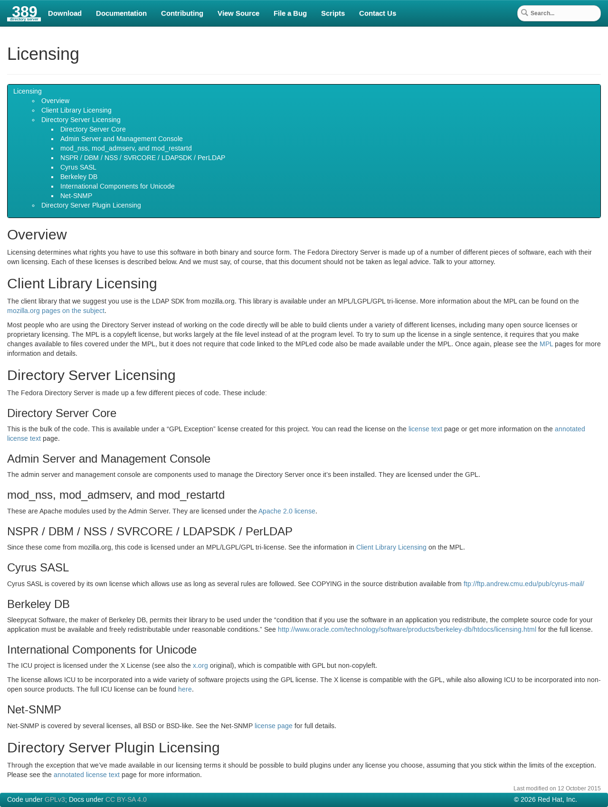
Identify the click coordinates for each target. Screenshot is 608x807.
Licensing (27, 91)
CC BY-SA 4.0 (126, 800)
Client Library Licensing (76, 110)
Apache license (286, 511)
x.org (200, 666)
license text (425, 429)
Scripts (333, 13)
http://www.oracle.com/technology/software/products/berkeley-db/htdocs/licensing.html (407, 630)
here (185, 689)
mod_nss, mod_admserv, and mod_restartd (126, 148)
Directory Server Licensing (81, 120)
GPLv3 (55, 800)
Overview (55, 101)
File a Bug (290, 13)
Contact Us (377, 13)
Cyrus (78, 167)
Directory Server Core (93, 129)
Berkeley (78, 177)
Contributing (182, 13)
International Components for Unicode (117, 186)
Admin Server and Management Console (121, 139)
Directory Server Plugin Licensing (91, 205)
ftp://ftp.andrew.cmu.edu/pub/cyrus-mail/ (524, 584)
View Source (238, 13)
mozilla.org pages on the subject (55, 311)
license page (274, 726)
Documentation (121, 13)
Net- (76, 196)
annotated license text (87, 775)
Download (65, 13)
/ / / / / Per (142, 158)
